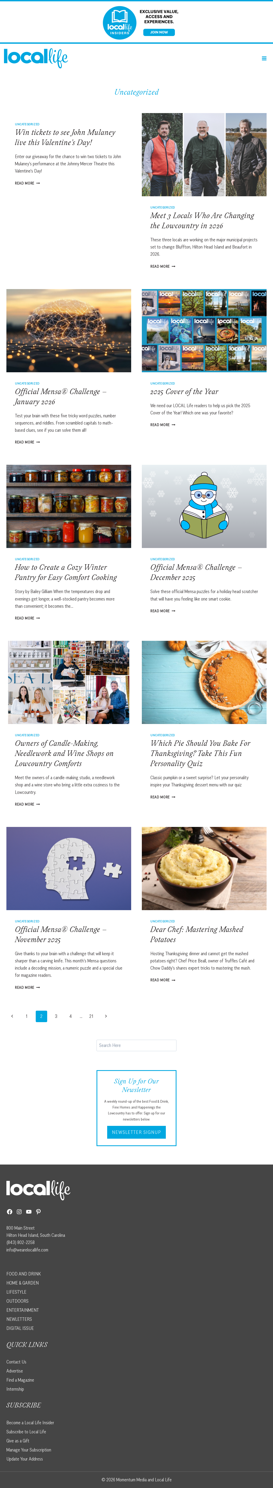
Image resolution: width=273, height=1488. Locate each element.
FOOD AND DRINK (23, 1274)
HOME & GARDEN (22, 1283)
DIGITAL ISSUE (20, 1328)
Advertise (14, 1371)
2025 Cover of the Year (184, 392)
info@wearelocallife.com (27, 1250)
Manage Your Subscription (28, 1450)
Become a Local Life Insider (30, 1422)
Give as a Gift (17, 1440)
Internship (15, 1389)
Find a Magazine (20, 1380)
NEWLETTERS (19, 1319)
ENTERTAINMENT (22, 1310)
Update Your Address (24, 1459)
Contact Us (16, 1362)
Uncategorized (27, 124)
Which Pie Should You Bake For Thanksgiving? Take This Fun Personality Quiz (200, 754)
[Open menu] (264, 58)
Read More (27, 183)
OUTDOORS (17, 1301)
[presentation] (204, 154)
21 (91, 1016)
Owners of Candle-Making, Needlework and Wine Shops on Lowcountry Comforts (64, 754)
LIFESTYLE (16, 1292)
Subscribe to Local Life (26, 1431)
